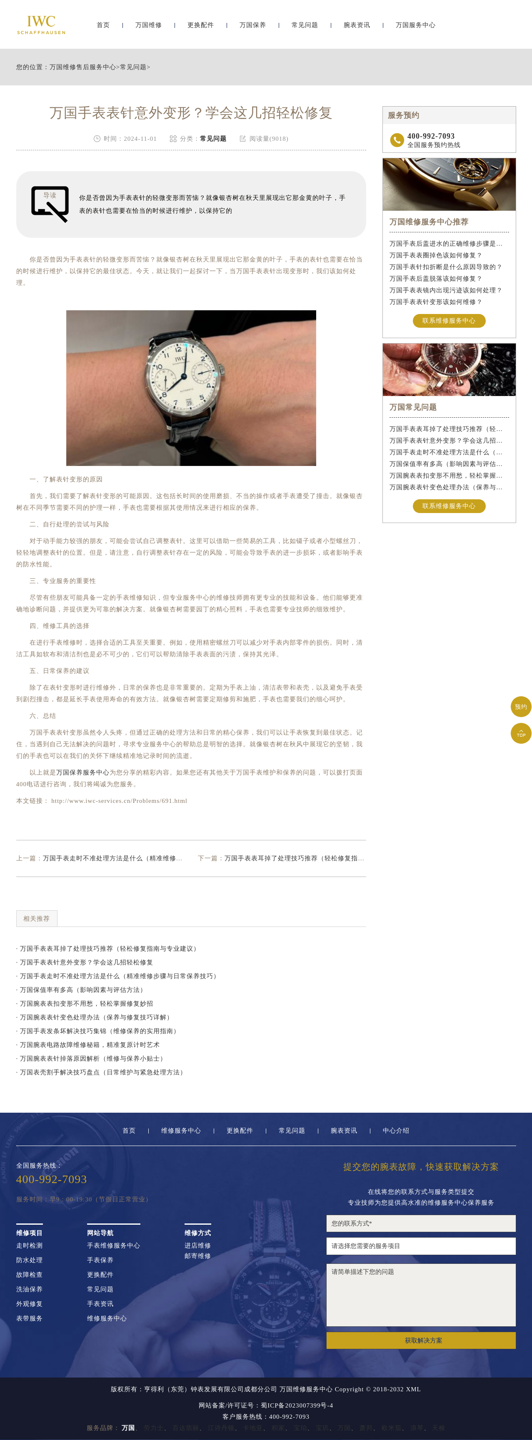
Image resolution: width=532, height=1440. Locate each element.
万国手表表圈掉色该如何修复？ (436, 255)
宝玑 (322, 1428)
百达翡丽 (185, 1428)
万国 (344, 1428)
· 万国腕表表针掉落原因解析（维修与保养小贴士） (91, 1058)
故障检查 (29, 1275)
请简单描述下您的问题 (421, 1295)
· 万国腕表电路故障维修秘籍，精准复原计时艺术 (88, 1044)
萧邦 (366, 1428)
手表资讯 (100, 1304)
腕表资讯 (357, 28)
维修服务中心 (181, 1131)
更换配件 (200, 28)
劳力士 (154, 1428)
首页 (103, 28)
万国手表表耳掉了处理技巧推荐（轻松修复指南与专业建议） (315, 858)
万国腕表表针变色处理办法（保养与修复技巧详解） (449, 487)
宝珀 (300, 1428)
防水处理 (29, 1260)
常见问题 (305, 28)
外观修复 (29, 1304)
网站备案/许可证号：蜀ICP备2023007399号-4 (266, 1406)
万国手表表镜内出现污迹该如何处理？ (446, 290)
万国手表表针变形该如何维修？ (436, 302)
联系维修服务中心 (449, 320)
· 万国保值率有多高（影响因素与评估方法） (81, 990)
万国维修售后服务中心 (83, 67)
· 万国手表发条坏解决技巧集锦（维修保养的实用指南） (98, 1031)
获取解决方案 (423, 1340)
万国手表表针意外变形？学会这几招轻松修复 (449, 440)
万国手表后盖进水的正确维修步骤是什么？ (449, 243)
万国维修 (148, 28)
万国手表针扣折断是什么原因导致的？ (446, 267)
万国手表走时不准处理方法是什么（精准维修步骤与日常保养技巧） (143, 858)
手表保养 (100, 1260)
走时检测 (29, 1246)
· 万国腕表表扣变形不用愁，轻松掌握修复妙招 (85, 1003)
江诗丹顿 (221, 1428)
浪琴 (417, 1428)
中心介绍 (396, 1131)
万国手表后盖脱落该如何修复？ (436, 278)
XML (413, 1389)
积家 (278, 1428)
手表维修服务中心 (113, 1246)
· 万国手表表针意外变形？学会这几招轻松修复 (85, 962)
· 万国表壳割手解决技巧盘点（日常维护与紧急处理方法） (101, 1072)
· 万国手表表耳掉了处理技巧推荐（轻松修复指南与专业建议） (108, 948)
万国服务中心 (416, 28)
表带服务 (29, 1318)
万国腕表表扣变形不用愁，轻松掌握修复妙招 (449, 475)
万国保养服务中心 (83, 772)
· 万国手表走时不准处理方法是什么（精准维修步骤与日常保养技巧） (118, 976)
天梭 (438, 1428)
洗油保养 (29, 1289)
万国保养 (253, 28)
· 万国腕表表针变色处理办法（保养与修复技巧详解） (95, 1017)
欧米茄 (392, 1428)
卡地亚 (253, 1428)
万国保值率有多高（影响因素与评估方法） (449, 464)
